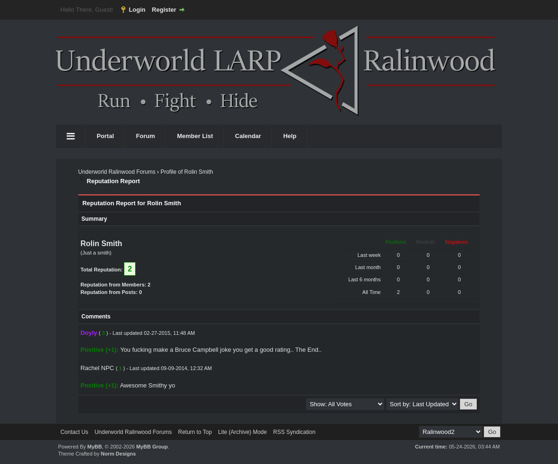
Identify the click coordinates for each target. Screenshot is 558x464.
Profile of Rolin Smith (187, 172)
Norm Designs (118, 453)
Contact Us (74, 432)
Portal (105, 135)
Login (137, 9)
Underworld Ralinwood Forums (116, 172)
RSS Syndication (294, 432)
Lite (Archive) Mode (242, 432)
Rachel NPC (97, 367)
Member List (195, 135)
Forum (145, 135)
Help (289, 135)
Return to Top (195, 432)
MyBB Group (152, 446)
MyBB (94, 446)
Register (164, 9)
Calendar (248, 135)
